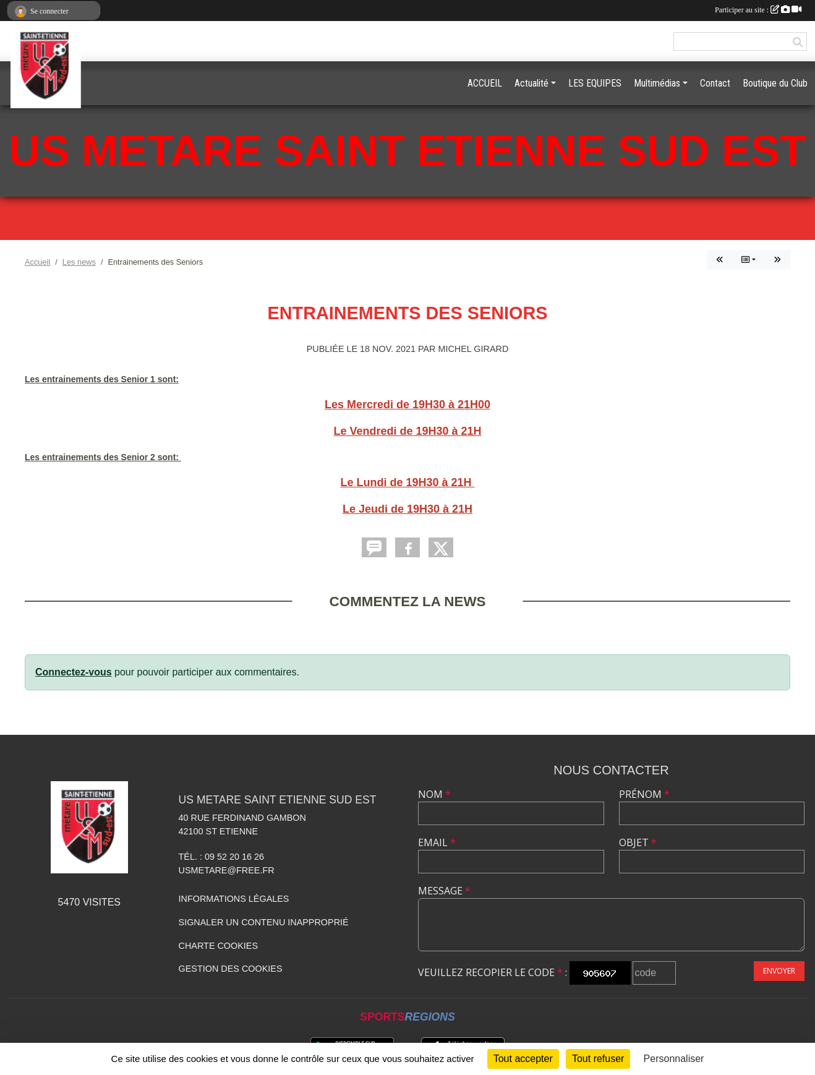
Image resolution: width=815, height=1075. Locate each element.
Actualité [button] (531, 83)
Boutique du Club (775, 83)
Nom (434, 794)
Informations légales (234, 899)
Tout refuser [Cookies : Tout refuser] (598, 1058)
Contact (715, 83)
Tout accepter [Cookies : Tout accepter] (523, 1058)
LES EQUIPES (594, 83)
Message (444, 890)
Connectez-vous (73, 672)
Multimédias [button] (657, 83)
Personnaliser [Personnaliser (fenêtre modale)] (674, 1058)
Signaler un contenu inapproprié (264, 922)
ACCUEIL (484, 83)
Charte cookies (218, 946)
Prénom (644, 794)
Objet (638, 842)
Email (437, 842)
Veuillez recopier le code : (492, 972)
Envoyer (779, 971)
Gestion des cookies (231, 969)
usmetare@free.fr (227, 870)
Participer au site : (758, 10)
